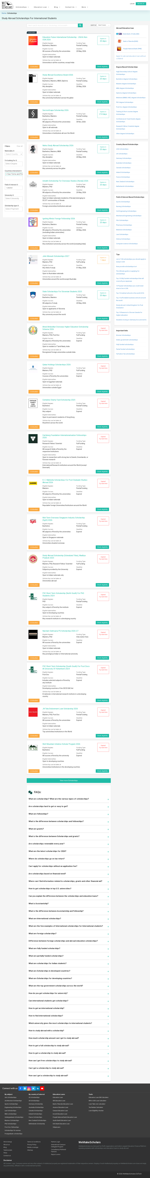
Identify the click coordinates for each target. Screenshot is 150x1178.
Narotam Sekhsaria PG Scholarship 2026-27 (60, 631)
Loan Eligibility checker (96, 1110)
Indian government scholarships (127, 340)
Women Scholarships (123, 335)
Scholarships (23, 7)
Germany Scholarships (123, 158)
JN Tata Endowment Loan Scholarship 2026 (60, 709)
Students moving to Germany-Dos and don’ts (131, 320)
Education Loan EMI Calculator (98, 1097)
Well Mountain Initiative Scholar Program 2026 (61, 744)
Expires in (103, 40)
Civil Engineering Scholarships (126, 211)
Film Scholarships (122, 220)
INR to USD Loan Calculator (97, 1101)
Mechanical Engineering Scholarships (128, 216)
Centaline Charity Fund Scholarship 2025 (58, 400)
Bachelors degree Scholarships (126, 79)
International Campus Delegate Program (58, 1146)
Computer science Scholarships (127, 244)
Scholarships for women (13, 1130)
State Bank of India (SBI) (127, 34)
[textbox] (14, 163)
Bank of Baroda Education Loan (63, 1104)
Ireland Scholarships (123, 172)
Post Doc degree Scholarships (126, 107)
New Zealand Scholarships (125, 181)
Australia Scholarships (123, 163)
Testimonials (8, 1150)
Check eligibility (102, 66)
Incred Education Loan (60, 1114)
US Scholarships (34, 1097)
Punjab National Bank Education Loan (65, 1117)
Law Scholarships (122, 234)
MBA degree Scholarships (125, 88)
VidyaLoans (56, 1127)
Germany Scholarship (36, 1104)
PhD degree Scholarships (124, 102)
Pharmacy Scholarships (124, 225)
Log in (132, 4)
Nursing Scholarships (123, 206)
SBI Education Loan (59, 1101)
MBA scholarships (11, 1114)
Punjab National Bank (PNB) (129, 49)
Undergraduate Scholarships (14, 1117)
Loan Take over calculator (97, 1104)
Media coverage (32, 1147)
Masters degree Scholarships (126, 84)
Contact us (7, 1155)
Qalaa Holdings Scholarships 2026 (56, 365)
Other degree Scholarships (125, 133)
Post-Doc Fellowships (12, 1127)
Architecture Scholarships (13, 1101)
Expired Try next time (103, 329)
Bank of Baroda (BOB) (127, 41)
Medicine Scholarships (124, 230)
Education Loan (42, 7)
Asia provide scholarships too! (126, 266)
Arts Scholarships (10, 1097)
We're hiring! (8, 1142)
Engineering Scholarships (13, 1107)
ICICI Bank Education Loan (61, 1124)
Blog (57, 7)
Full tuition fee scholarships (125, 354)
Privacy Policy (31, 1144)
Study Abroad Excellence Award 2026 (57, 75)
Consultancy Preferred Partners (58, 1151)
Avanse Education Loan (60, 1107)
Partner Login (55, 1142)
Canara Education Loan (60, 1110)
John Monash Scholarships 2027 (55, 256)
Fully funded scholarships (125, 344)
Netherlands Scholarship (37, 1124)
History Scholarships (123, 239)
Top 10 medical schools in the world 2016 (130, 293)
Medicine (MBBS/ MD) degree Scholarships (130, 97)
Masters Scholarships (12, 1120)
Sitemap (30, 1150)
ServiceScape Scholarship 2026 (55, 110)
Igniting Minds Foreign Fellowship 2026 (58, 218)
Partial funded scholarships (125, 349)
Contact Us (71, 7)
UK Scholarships (121, 154)
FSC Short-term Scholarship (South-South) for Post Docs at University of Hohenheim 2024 (66, 667)
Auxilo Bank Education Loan (62, 1120)
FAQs (5, 1153)
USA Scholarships (122, 149)
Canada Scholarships (123, 168)
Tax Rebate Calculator (96, 1107)
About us (7, 1144)
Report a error (55, 1154)
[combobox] (14, 154)
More (85, 7)
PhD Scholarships (10, 1124)
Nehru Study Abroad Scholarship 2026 (57, 145)
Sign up (141, 4)
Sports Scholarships (123, 202)
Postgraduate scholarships (13, 1134)
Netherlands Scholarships (125, 186)
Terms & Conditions (34, 1142)
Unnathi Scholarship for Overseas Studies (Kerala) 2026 (65, 181)
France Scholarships (123, 177)
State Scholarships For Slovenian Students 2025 (62, 291)
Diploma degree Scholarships (126, 93)
